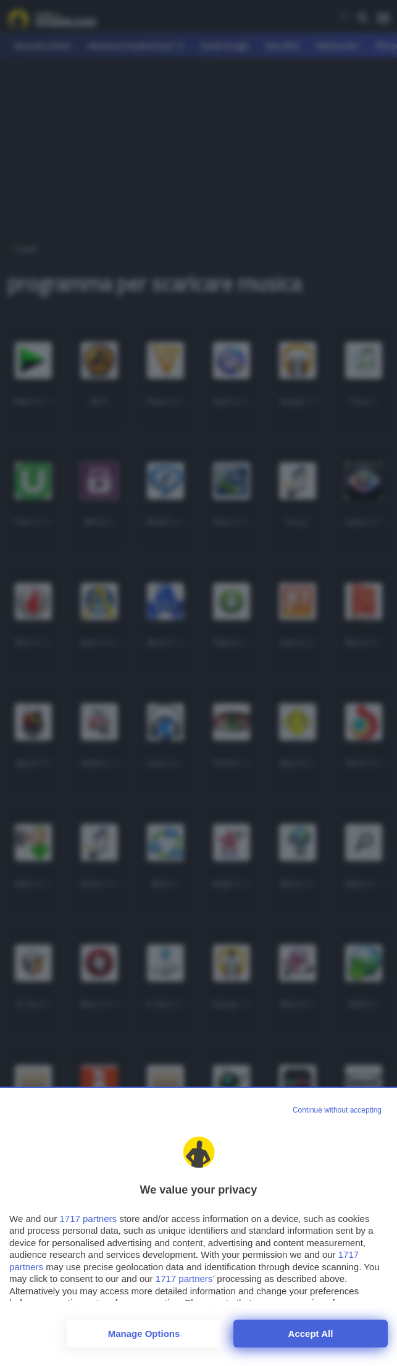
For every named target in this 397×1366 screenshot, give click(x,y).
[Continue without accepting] (337, 1110)
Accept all (310, 1333)
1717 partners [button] (88, 1218)
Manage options (144, 1333)
